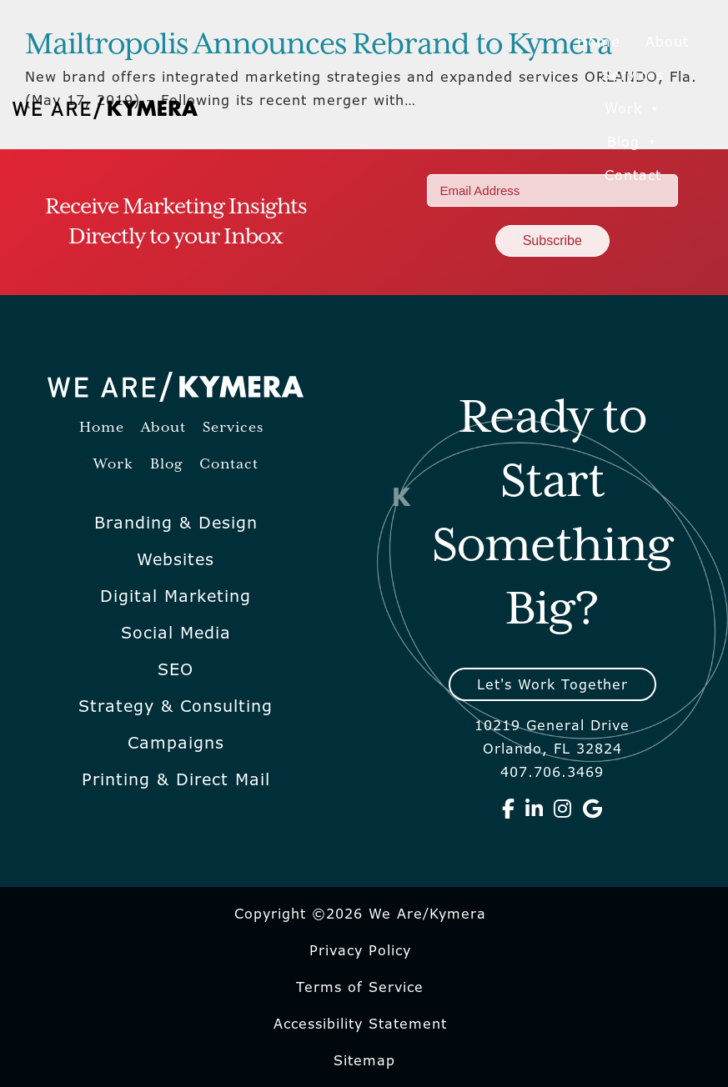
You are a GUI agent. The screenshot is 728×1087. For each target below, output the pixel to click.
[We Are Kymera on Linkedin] (534, 809)
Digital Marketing (175, 596)
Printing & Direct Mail (176, 779)
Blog (633, 141)
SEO (175, 669)
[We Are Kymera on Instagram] (563, 809)
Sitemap (364, 1060)
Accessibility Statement (360, 1023)
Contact (633, 175)
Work (633, 108)
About (667, 42)
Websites (175, 559)
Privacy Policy (360, 950)
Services (632, 75)
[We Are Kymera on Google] (593, 809)
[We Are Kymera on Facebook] (508, 809)
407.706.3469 (552, 772)
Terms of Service (360, 987)
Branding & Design (176, 522)
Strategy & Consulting (175, 706)
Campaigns (176, 743)
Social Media (176, 633)
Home (598, 42)
